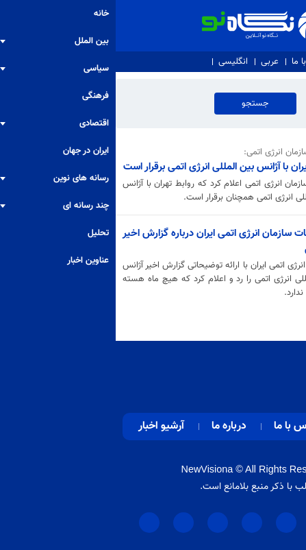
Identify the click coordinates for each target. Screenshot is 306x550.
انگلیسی (117, 62)
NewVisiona (92, 469)
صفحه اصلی (257, 426)
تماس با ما (195, 62)
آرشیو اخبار (45, 426)
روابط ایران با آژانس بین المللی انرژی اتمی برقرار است (112, 166)
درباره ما (241, 62)
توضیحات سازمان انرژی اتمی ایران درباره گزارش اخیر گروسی (112, 241)
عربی (154, 62)
